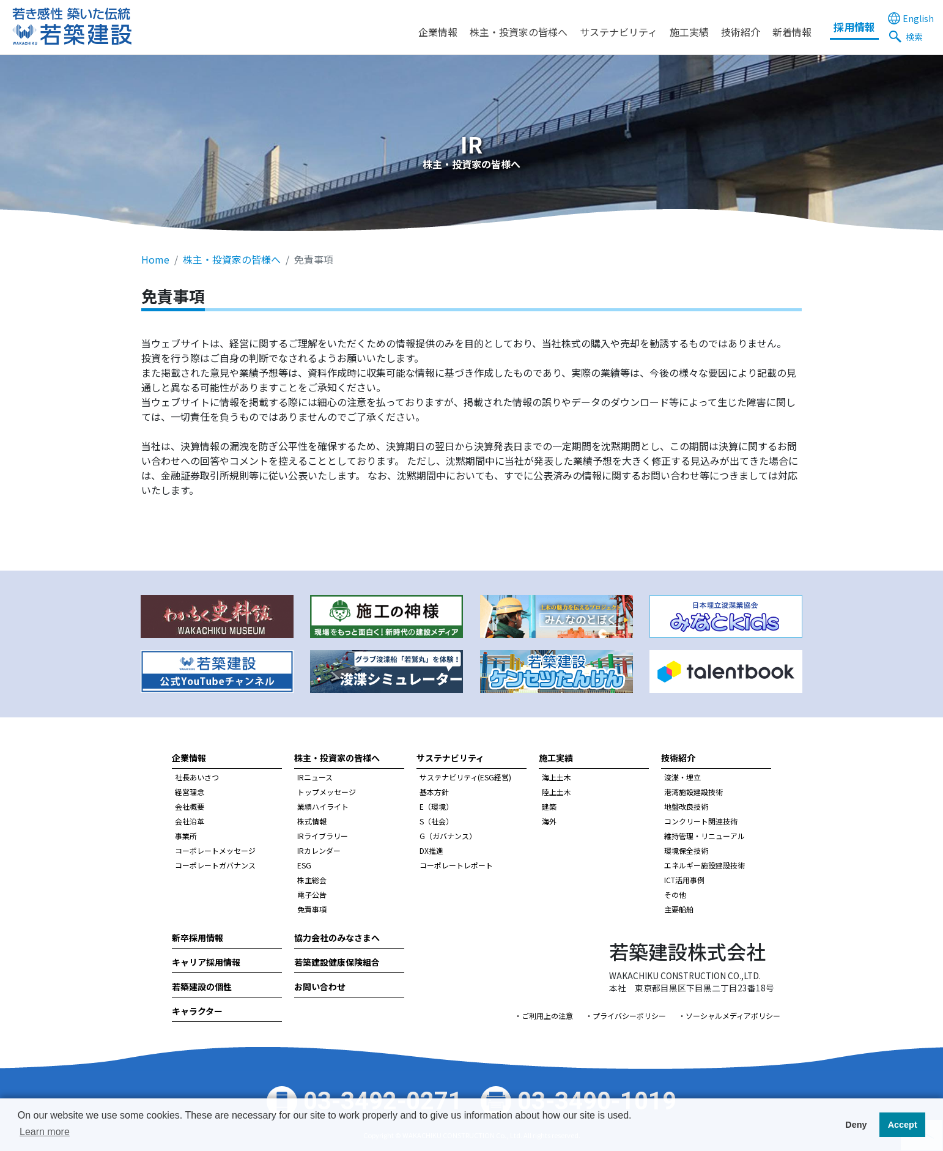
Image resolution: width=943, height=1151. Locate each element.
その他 (675, 894)
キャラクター (197, 1011)
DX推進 (431, 850)
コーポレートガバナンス (215, 865)
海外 (549, 821)
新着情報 (792, 31)
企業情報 (437, 31)
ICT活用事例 (684, 880)
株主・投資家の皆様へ (519, 31)
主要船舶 (678, 909)
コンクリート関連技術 (701, 821)
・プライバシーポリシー (625, 1015)
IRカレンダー (319, 850)
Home (155, 259)
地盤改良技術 (686, 806)
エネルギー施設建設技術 (704, 865)
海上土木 (556, 777)
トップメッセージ (326, 791)
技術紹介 (740, 31)
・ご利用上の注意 (543, 1015)
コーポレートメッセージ (215, 850)
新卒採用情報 (197, 937)
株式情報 (312, 821)
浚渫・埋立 (682, 777)
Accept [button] (902, 1125)
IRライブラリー (322, 836)
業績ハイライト (323, 806)
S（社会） (436, 821)
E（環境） (436, 806)
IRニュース (315, 777)
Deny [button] (856, 1125)
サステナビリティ (618, 31)
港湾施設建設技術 (693, 791)
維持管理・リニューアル (704, 836)
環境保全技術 (686, 850)
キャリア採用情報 (206, 962)
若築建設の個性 (202, 986)
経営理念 (189, 791)
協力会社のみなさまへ (337, 937)
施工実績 (689, 31)
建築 (549, 806)
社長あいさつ (197, 777)
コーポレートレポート (456, 865)
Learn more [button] (45, 1132)
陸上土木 (556, 791)
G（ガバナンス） (448, 836)
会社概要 (189, 806)
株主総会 (312, 880)
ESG (304, 865)
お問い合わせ (320, 986)
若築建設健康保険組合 (337, 962)
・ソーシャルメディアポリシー (729, 1015)
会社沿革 (189, 821)
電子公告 (312, 894)
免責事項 (312, 909)
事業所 (186, 836)
